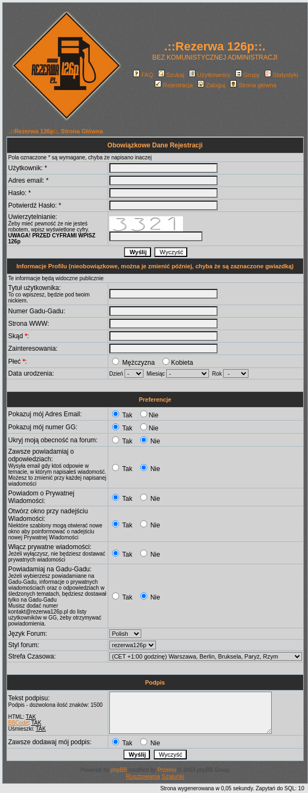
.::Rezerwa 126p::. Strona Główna (56, 131)
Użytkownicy (209, 75)
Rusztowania (143, 776)
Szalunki (173, 776)
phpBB (118, 770)
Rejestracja (174, 85)
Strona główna (253, 85)
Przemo (167, 770)
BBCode (18, 723)
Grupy (247, 75)
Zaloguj (211, 85)
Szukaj (171, 75)
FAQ (143, 75)
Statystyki (281, 75)
